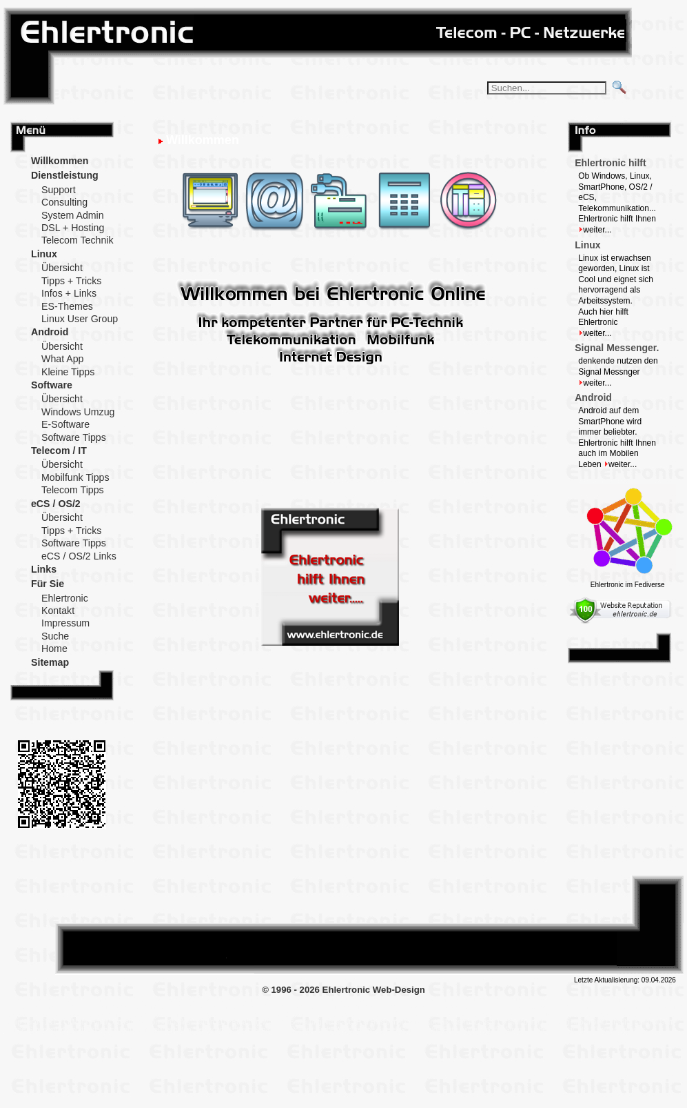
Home (54, 648)
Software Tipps (73, 437)
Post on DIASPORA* (430, 913)
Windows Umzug (77, 411)
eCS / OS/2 (56, 503)
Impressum (65, 623)
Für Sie (47, 583)
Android (49, 331)
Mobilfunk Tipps (75, 477)
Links (44, 569)
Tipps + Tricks (71, 280)
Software (51, 384)
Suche (55, 636)
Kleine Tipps (67, 371)
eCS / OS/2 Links (78, 556)
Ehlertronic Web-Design (373, 990)
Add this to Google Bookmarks (554, 913)
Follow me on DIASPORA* (82, 913)
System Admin (72, 215)
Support (58, 189)
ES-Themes (67, 306)
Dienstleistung (65, 175)
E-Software (65, 424)
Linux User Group (79, 318)
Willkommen (59, 160)
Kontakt (57, 610)
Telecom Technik (77, 240)
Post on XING (596, 913)
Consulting (64, 202)
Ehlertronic (64, 598)
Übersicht (62, 267)
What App (62, 358)
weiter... (594, 230)
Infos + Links (68, 293)
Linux (44, 253)
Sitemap (50, 662)
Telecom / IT (59, 450)
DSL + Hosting (72, 227)
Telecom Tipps (72, 489)
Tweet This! (472, 913)
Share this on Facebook (513, 913)
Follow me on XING (124, 913)
